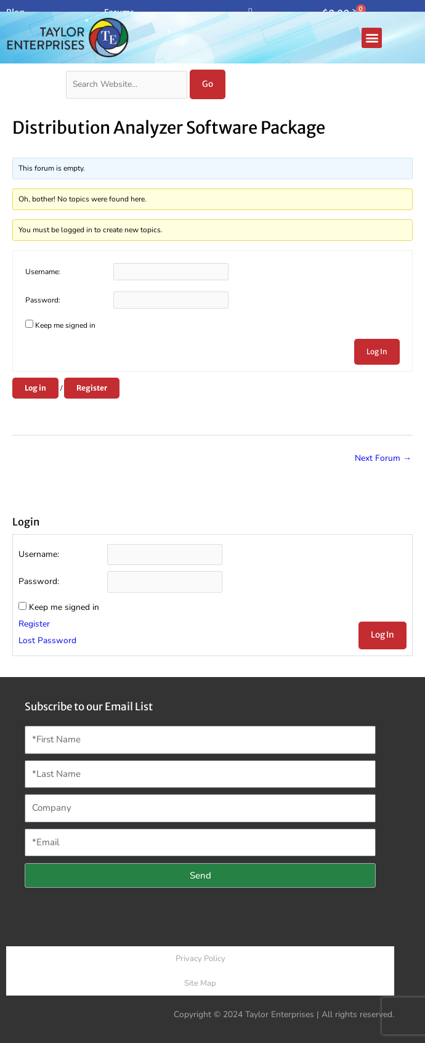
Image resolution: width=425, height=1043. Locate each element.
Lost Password (47, 640)
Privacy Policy (200, 958)
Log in (35, 387)
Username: (42, 272)
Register (91, 387)
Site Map (200, 983)
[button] (372, 38)
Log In (376, 351)
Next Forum (383, 458)
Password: (42, 300)
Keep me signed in (65, 325)
